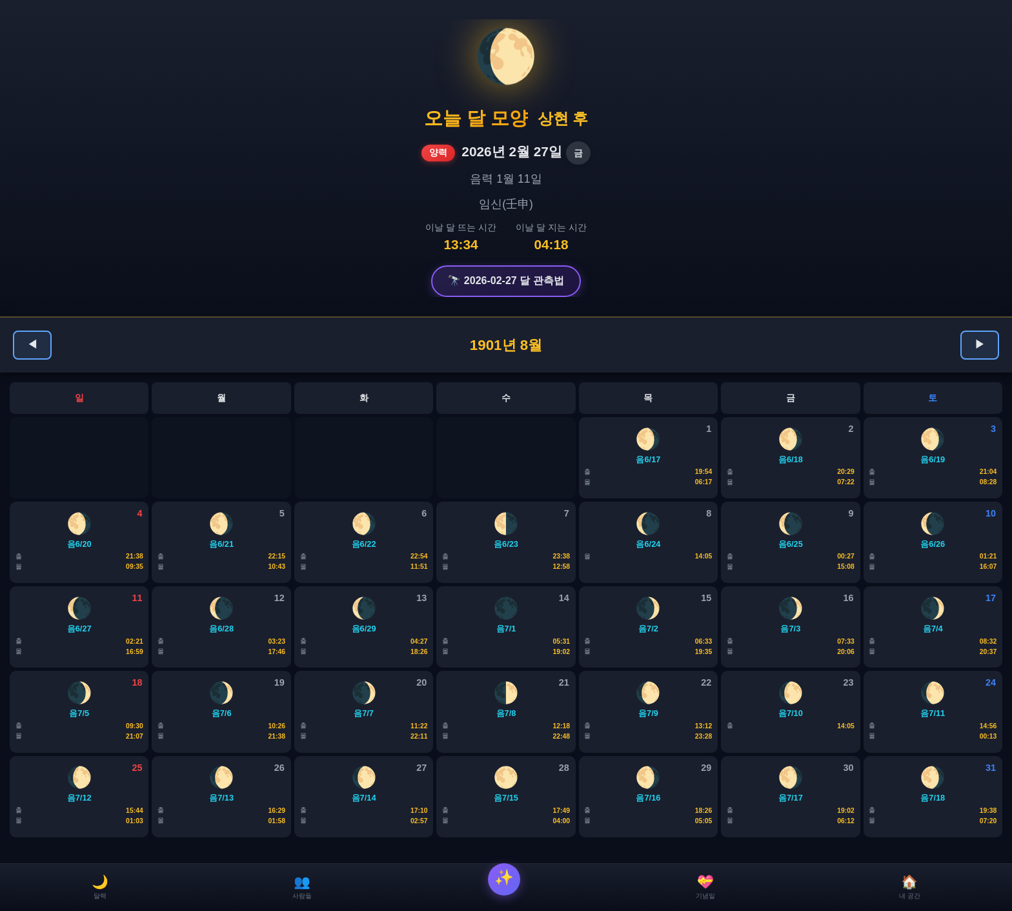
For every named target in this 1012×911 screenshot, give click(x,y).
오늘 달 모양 (476, 118)
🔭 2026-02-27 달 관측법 (505, 280)
